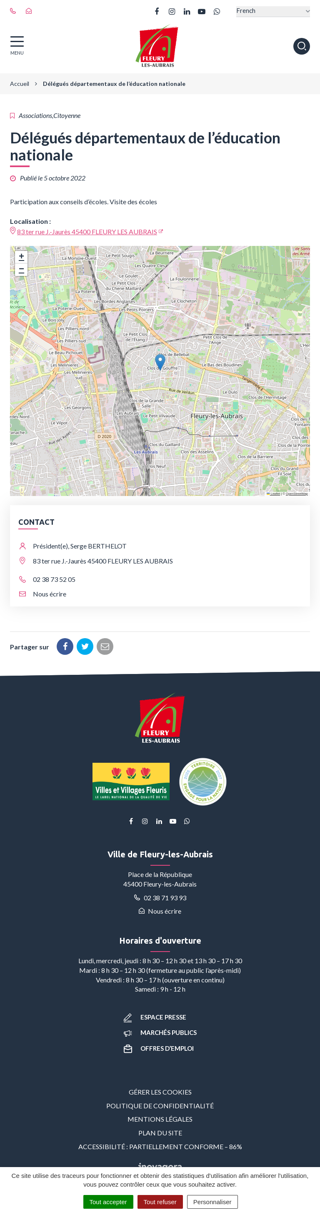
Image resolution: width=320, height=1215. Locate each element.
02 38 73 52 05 (54, 579)
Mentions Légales (160, 1119)
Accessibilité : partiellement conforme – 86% (160, 1146)
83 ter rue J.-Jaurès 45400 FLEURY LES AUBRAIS (87, 231)
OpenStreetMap (297, 494)
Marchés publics (160, 1032)
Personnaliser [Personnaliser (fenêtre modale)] (212, 1201)
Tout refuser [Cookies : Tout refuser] (160, 1201)
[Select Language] (273, 11)
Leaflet (273, 494)
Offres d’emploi (159, 1048)
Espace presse (155, 1017)
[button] (160, 362)
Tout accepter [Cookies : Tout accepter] (108, 1201)
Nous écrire (49, 594)
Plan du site (160, 1133)
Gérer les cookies (160, 1092)
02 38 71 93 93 (160, 898)
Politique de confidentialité (160, 1106)
